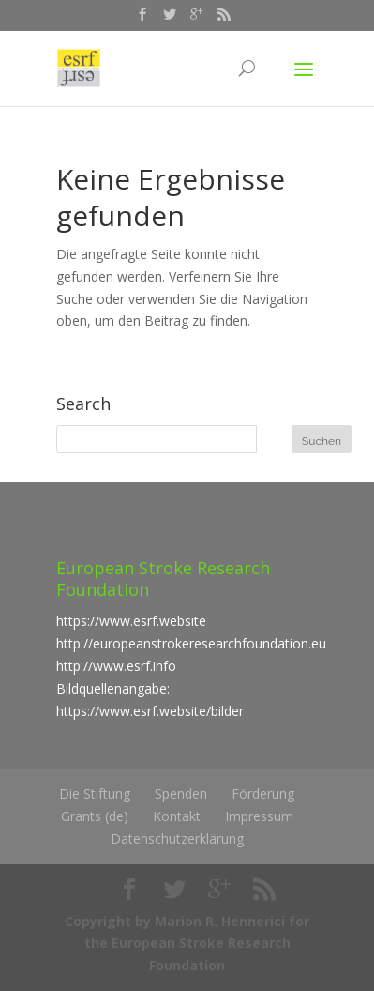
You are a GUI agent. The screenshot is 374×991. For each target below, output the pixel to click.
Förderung (263, 793)
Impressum (259, 816)
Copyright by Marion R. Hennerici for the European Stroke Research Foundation (187, 943)
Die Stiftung (94, 793)
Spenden (181, 793)
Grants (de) (94, 816)
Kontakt (177, 816)
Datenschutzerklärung (177, 838)
